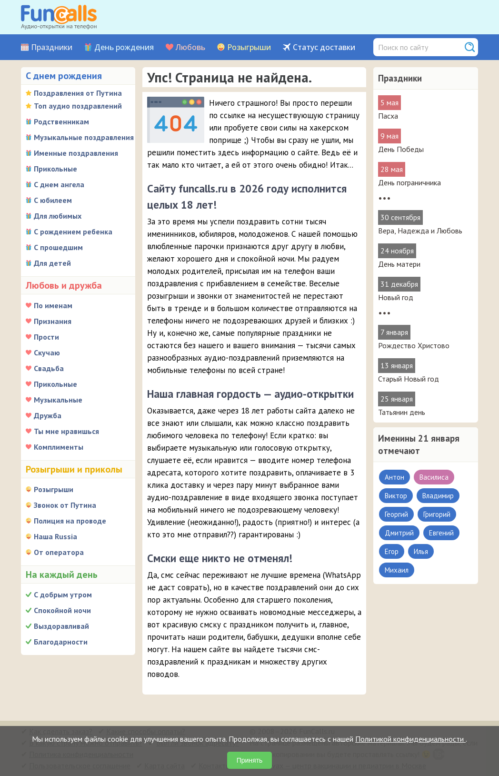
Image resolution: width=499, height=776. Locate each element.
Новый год (395, 297)
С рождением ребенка (73, 231)
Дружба (47, 415)
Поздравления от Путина (78, 93)
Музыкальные (58, 399)
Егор (392, 551)
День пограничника (409, 182)
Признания (52, 321)
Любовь (190, 47)
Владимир (438, 495)
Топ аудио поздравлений (78, 106)
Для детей (52, 263)
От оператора (59, 552)
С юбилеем (53, 200)
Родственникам (61, 121)
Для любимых (57, 216)
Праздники (51, 47)
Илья (421, 551)
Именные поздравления (76, 153)
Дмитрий (399, 532)
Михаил (397, 569)
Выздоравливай (61, 626)
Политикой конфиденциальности (410, 739)
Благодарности (61, 641)
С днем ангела (59, 184)
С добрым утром (63, 594)
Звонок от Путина (65, 505)
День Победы (401, 149)
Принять (250, 760)
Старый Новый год (408, 378)
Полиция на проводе (70, 520)
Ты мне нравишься (66, 431)
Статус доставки (324, 47)
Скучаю (47, 352)
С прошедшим (58, 247)
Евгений (441, 532)
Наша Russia (55, 536)
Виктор (396, 495)
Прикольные (55, 168)
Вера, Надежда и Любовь (420, 230)
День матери (399, 264)
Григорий (436, 514)
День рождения (124, 47)
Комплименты (58, 447)
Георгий (396, 514)
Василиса (434, 477)
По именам (53, 305)
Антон (394, 477)
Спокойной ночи (62, 610)
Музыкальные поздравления (84, 137)
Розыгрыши (249, 47)
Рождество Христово (413, 345)
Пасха (388, 116)
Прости (46, 337)
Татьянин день (401, 412)
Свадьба (49, 368)
